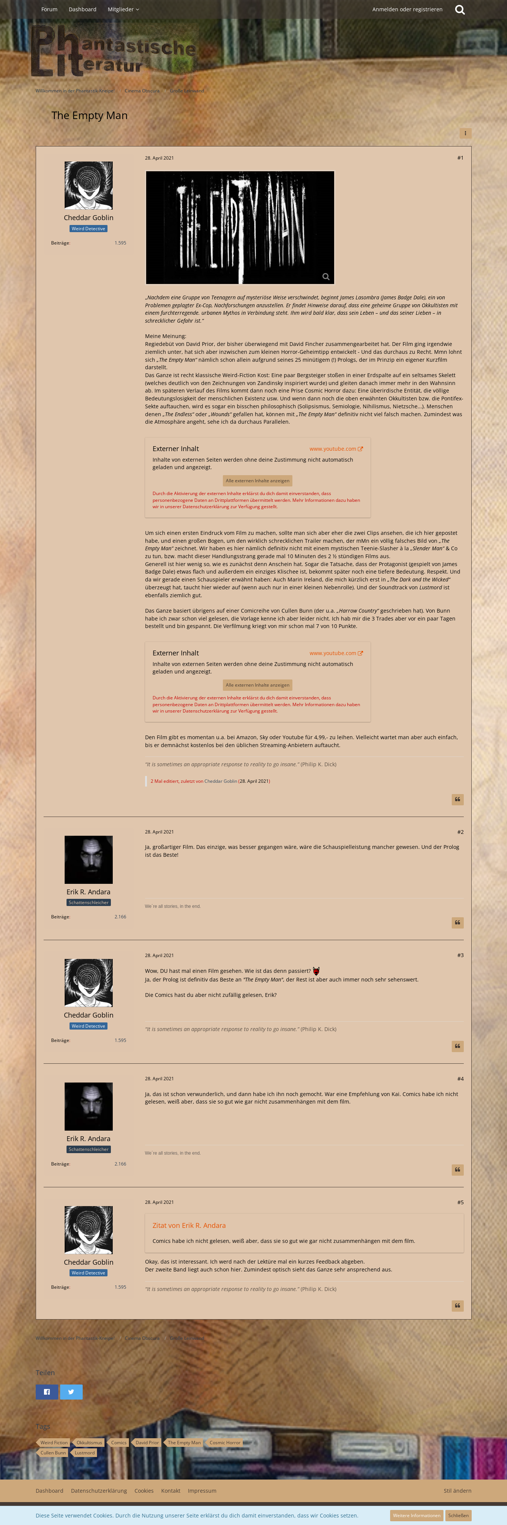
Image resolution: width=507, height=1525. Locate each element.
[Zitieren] (458, 799)
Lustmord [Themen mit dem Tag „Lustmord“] (85, 1453)
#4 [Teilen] (460, 1078)
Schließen (458, 1515)
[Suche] (460, 9)
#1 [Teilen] (460, 157)
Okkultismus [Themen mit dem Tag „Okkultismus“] (89, 1442)
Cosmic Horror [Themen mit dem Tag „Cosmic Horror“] (225, 1442)
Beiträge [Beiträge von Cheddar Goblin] (60, 243)
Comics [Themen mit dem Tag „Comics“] (119, 1442)
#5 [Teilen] (460, 1202)
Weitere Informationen (416, 1515)
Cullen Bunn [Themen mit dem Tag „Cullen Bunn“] (53, 1453)
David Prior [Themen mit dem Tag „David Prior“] (147, 1442)
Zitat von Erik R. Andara (189, 1225)
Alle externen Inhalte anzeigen (257, 480)
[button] (466, 133)
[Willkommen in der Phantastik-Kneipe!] (253, 51)
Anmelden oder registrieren (407, 9)
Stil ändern (458, 1490)
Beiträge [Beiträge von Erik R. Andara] (60, 916)
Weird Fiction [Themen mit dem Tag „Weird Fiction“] (54, 1442)
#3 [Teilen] (460, 955)
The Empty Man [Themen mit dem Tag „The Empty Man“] (184, 1442)
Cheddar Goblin (220, 781)
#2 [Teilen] (460, 831)
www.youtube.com (333, 448)
